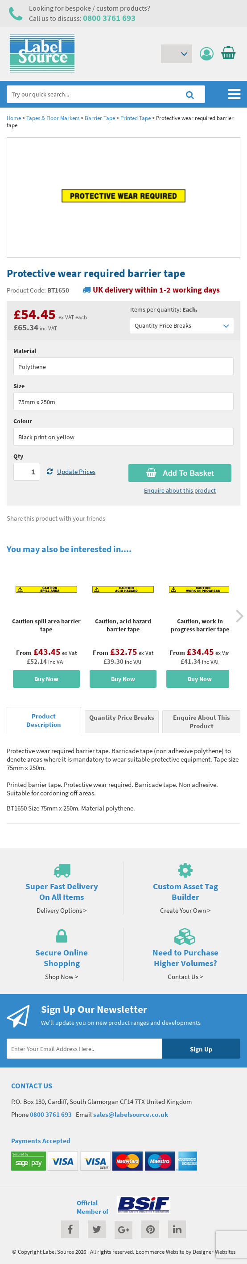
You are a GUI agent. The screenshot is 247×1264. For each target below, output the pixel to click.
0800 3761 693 (109, 17)
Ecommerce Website (160, 1251)
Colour (22, 421)
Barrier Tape (100, 117)
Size (19, 386)
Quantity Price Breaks (182, 325)
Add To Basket (180, 473)
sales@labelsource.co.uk (130, 1114)
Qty (18, 456)
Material (24, 351)
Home (14, 117)
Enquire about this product (180, 490)
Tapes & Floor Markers (52, 117)
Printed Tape (135, 117)
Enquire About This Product (201, 721)
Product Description (43, 720)
